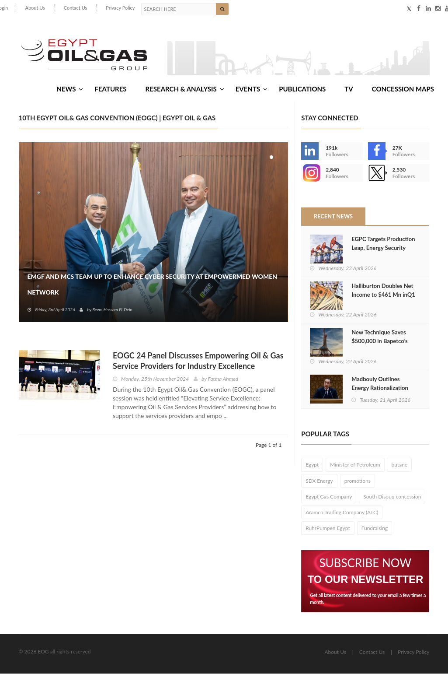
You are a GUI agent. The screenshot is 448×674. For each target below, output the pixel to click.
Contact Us (75, 8)
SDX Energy (319, 481)
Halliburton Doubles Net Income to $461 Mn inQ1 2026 (383, 295)
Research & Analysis (185, 89)
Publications (302, 89)
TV (348, 89)
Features (110, 89)
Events (251, 89)
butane (399, 465)
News (69, 89)
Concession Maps (403, 89)
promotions (357, 481)
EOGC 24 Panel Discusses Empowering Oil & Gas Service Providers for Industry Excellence (198, 361)
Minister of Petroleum (355, 465)
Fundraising (374, 528)
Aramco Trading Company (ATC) (342, 512)
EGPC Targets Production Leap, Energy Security (383, 244)
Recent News (333, 216)
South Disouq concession (392, 497)
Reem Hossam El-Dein (112, 309)
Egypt (312, 465)
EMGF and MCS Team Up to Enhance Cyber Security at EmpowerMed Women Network (153, 284)
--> (310, 173)
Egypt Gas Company (329, 497)
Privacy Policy (120, 8)
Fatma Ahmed (223, 379)
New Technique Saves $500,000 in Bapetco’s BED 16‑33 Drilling (379, 342)
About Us (35, 8)
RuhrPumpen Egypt (328, 528)
